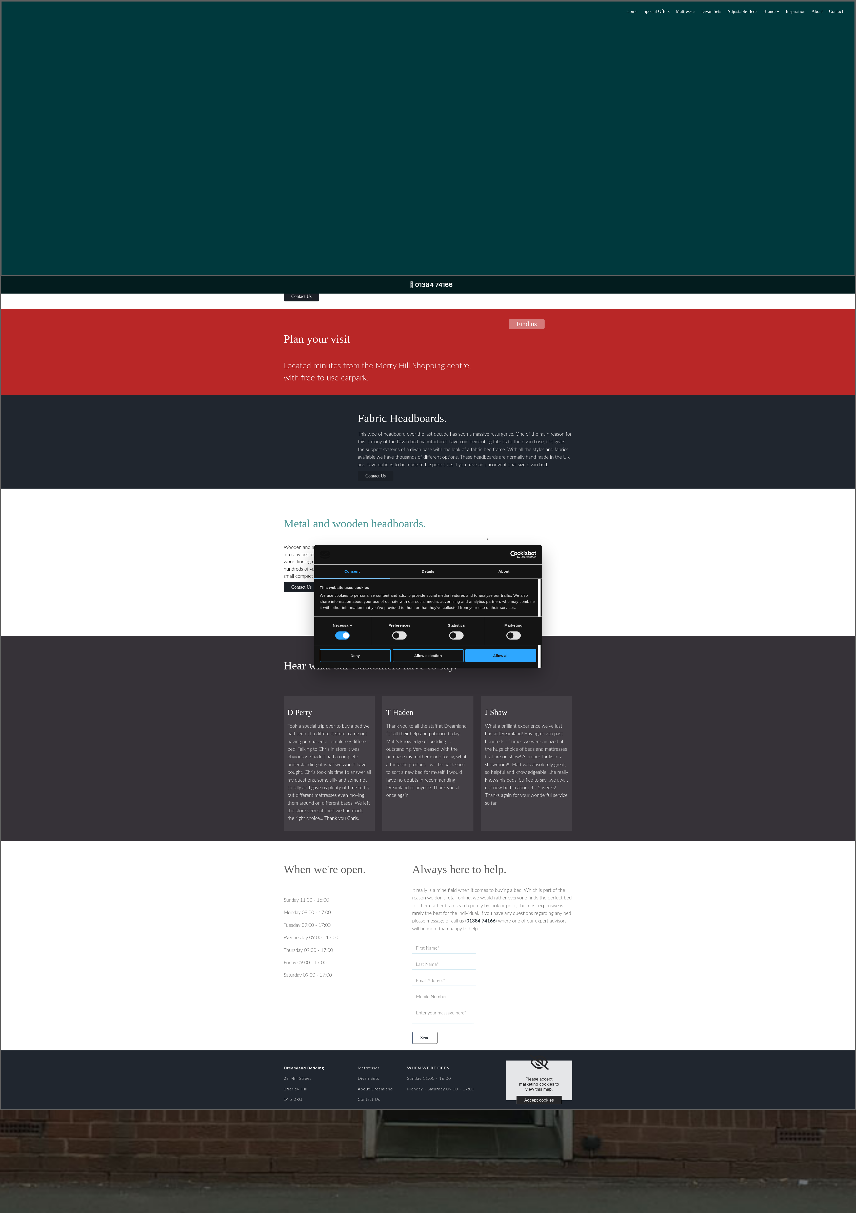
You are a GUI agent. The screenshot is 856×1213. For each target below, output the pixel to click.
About (817, 11)
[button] (302, 296)
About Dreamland (375, 1087)
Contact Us (369, 1098)
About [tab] (504, 571)
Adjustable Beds (741, 11)
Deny (355, 655)
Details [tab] (428, 571)
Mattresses (684, 11)
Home (629, 11)
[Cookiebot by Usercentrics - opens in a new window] (514, 555)
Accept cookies (539, 1098)
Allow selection (428, 655)
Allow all (501, 655)
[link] (539, 1061)
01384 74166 (480, 920)
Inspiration (795, 11)
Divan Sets (710, 11)
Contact (836, 11)
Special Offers (655, 11)
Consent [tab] (352, 571)
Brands (769, 11)
